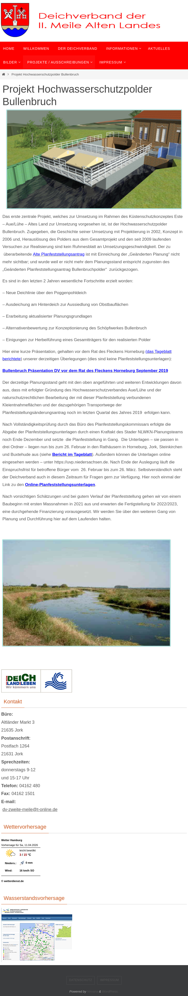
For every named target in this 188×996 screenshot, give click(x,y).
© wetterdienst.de (12, 881)
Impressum (109, 980)
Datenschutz (80, 980)
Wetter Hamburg (11, 840)
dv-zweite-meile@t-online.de (30, 809)
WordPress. (110, 991)
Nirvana (92, 991)
